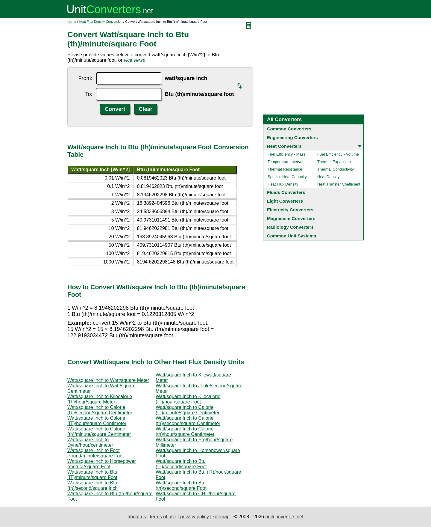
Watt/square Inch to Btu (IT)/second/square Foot (181, 464)
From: (85, 78)
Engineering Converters (292, 137)
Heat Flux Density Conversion (101, 21)
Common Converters (289, 128)
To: (88, 94)
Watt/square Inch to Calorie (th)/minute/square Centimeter (99, 431)
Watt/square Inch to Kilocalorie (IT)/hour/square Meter (99, 399)
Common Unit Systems (291, 235)
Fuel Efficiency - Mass (287, 154)
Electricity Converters (290, 209)
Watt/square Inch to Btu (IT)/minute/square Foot (92, 474)
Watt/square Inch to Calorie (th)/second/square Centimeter (188, 420)
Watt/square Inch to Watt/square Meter (108, 380)
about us (137, 516)
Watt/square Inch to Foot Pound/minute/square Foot (95, 453)
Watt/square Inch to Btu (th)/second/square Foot (181, 485)
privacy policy (194, 516)
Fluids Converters (286, 192)
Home (71, 21)
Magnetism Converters (291, 218)
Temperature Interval (285, 161)
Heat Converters (284, 146)
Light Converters (285, 201)
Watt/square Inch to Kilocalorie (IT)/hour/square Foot (188, 399)
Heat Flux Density (283, 184)
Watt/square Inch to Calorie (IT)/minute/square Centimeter (187, 410)
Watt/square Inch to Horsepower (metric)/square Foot (101, 464)
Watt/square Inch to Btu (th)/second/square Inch (92, 485)
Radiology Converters (290, 227)
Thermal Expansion (334, 161)
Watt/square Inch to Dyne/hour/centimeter (90, 442)
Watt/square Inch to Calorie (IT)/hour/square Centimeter (96, 420)
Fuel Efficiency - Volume (338, 154)
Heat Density (328, 176)
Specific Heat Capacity (287, 176)
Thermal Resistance (285, 169)
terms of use (163, 516)
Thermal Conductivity (335, 169)
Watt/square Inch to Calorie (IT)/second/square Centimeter (99, 410)
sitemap (221, 516)
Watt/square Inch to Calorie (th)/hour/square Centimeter (185, 431)
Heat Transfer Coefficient (338, 184)
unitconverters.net (284, 516)
